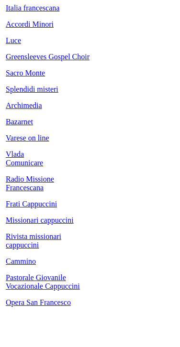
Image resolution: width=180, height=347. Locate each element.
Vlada (15, 154)
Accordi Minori (30, 24)
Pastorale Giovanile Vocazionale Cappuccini (43, 281)
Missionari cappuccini (40, 220)
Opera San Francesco (38, 302)
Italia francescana (32, 8)
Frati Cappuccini (31, 204)
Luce (13, 40)
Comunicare (24, 163)
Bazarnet (19, 122)
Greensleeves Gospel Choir (48, 57)
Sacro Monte (25, 73)
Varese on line (27, 138)
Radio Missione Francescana (30, 183)
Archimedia (24, 105)
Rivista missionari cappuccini (33, 240)
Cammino (21, 261)
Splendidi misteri (32, 89)
